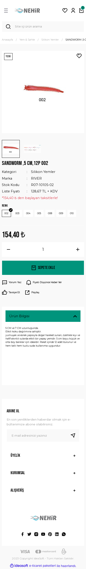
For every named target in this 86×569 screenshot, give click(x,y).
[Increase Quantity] (77, 249)
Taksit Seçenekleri (25, 372)
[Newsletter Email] (43, 435)
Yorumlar (17, 357)
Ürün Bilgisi (19, 316)
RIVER (36, 178)
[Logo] (27, 10)
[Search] (43, 26)
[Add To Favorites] (79, 56)
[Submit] (74, 435)
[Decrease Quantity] (8, 249)
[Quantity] (43, 249)
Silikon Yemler (43, 172)
